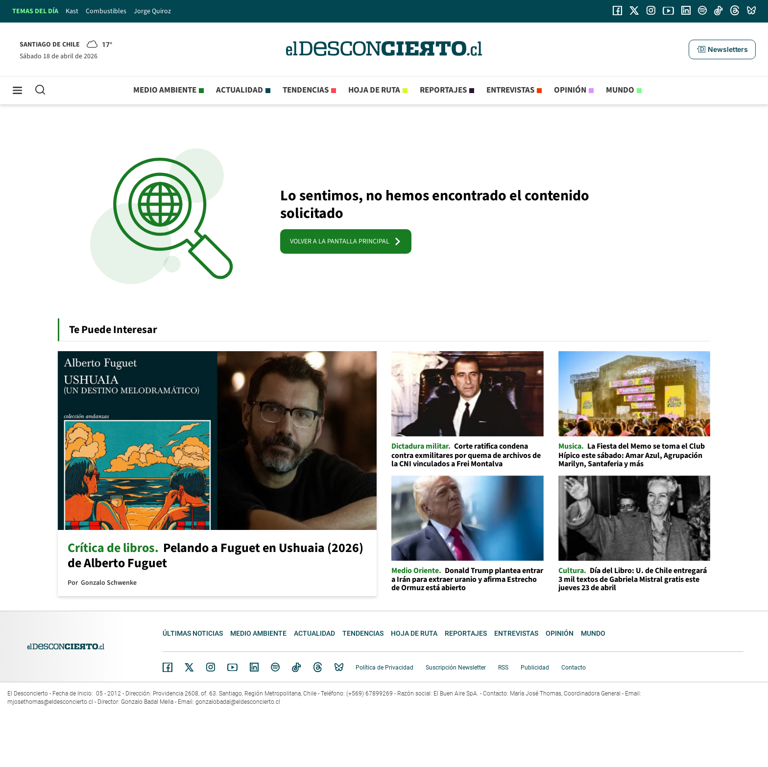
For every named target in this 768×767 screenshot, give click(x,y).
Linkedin (254, 667)
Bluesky (339, 667)
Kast (72, 11)
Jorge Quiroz (152, 11)
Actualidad (239, 90)
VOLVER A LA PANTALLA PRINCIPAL (346, 241)
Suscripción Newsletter (456, 667)
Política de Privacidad (384, 667)
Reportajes (443, 90)
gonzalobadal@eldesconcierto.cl (237, 701)
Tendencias (306, 90)
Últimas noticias (193, 633)
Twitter (189, 667)
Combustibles (106, 11)
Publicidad (535, 667)
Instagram (210, 667)
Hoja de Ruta (374, 90)
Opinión (570, 90)
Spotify (275, 667)
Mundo (620, 90)
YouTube (232, 667)
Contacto (573, 667)
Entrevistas (510, 90)
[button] (722, 49)
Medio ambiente (164, 90)
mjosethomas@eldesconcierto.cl (50, 701)
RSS (503, 667)
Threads (317, 667)
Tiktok (296, 667)
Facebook (167, 667)
